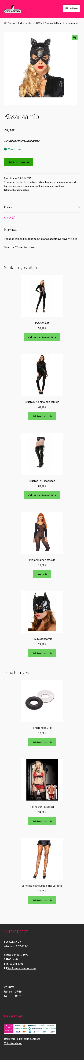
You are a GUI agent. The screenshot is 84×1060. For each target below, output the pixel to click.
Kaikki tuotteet (26, 23)
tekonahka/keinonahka (16, 189)
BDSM (39, 23)
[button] (75, 37)
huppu (48, 182)
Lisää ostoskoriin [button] (42, 416)
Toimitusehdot (13, 1043)
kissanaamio (60, 182)
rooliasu (49, 186)
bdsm (41, 182)
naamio (29, 186)
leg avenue (10, 186)
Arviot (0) (9, 217)
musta (20, 186)
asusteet (32, 182)
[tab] (42, 207)
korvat (72, 182)
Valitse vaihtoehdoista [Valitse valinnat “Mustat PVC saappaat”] (42, 495)
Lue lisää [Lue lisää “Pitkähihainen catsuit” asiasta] (42, 574)
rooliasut (60, 186)
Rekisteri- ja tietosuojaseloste (22, 1038)
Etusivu (12, 23)
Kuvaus (8, 207)
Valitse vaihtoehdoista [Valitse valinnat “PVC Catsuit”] (42, 337)
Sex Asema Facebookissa (20, 968)
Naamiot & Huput (53, 23)
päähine (39, 186)
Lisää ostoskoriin (18, 162)
